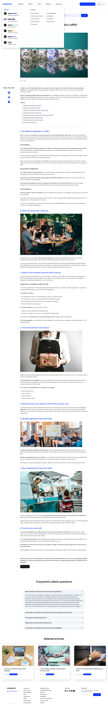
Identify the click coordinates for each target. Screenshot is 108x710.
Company (48, 4)
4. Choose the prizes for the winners (31, 112)
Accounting (43, 694)
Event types (43, 15)
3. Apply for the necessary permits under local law (35, 110)
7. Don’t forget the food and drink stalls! (32, 120)
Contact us (26, 688)
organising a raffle (30, 95)
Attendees (43, 696)
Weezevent (7, 4)
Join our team (27, 690)
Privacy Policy (27, 700)
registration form (31, 457)
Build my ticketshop (87, 4)
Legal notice (27, 696)
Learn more (24, 566)
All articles (25, 15)
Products (21, 4)
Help (25, 694)
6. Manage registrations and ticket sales (32, 117)
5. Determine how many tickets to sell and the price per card (37, 115)
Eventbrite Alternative (45, 690)
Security (42, 702)
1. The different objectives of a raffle (31, 105)
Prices (39, 4)
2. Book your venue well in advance (31, 108)
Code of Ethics (44, 700)
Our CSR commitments (46, 698)
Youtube (74, 691)
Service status (27, 702)
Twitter (69, 691)
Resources (59, 4)
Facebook (71, 691)
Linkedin (65, 691)
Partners (42, 692)
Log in (101, 4)
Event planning (34, 15)
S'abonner (97, 694)
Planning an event (44, 688)
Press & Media (27, 692)
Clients (30, 4)
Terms (25, 698)
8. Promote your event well (29, 122)
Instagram (67, 691)
